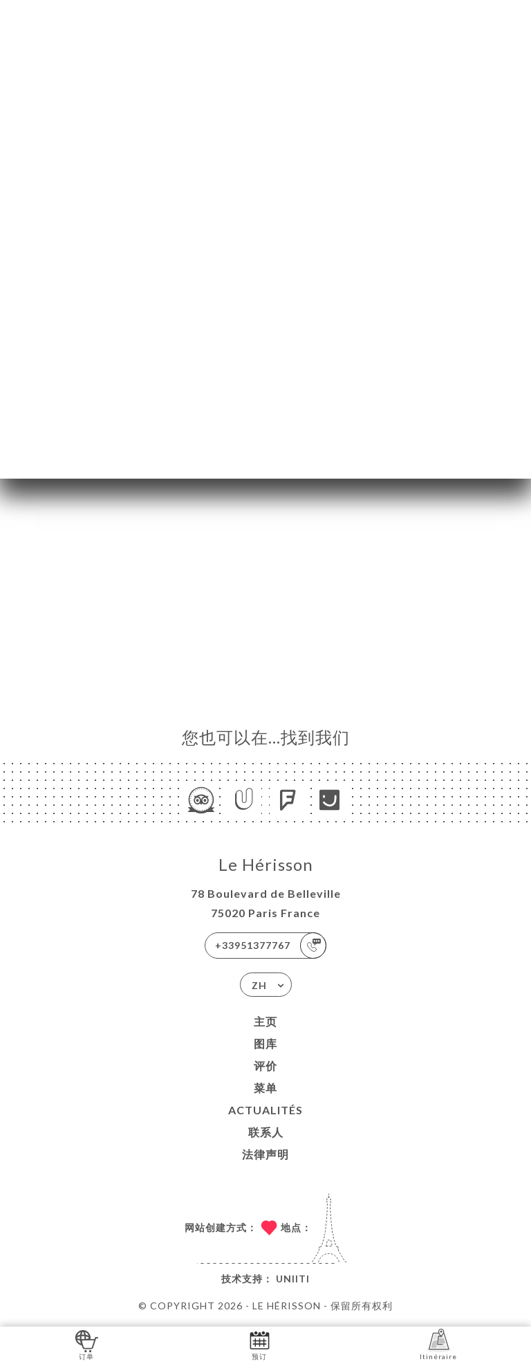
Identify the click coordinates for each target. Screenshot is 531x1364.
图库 (265, 1043)
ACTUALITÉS (265, 1109)
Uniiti (293, 1278)
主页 (265, 1021)
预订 (259, 1344)
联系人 (265, 1132)
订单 (87, 1344)
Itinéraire (438, 1344)
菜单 (265, 1087)
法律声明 (265, 1154)
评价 (265, 1065)
